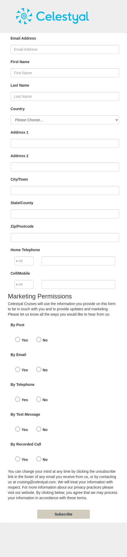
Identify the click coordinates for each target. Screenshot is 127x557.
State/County (22, 203)
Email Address (23, 38)
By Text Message (25, 414)
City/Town (19, 179)
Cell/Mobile (20, 273)
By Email (18, 355)
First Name (20, 62)
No (45, 340)
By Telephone (23, 384)
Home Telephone (25, 250)
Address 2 (19, 156)
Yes (25, 340)
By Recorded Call (26, 444)
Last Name (20, 85)
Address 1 (19, 132)
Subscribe (63, 514)
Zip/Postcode (22, 226)
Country (18, 109)
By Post (17, 325)
